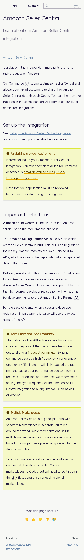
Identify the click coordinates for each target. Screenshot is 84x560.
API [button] (15, 5)
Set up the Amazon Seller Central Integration (40, 133)
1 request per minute (41, 352)
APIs (6, 257)
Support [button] (33, 5)
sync (25, 383)
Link (14, 477)
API (27, 83)
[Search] (62, 6)
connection (60, 437)
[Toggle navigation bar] (6, 6)
